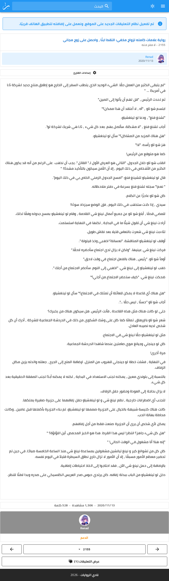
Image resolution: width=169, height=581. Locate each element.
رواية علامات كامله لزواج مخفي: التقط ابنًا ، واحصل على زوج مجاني (114, 40)
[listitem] (84, 59)
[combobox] (62, 6)
